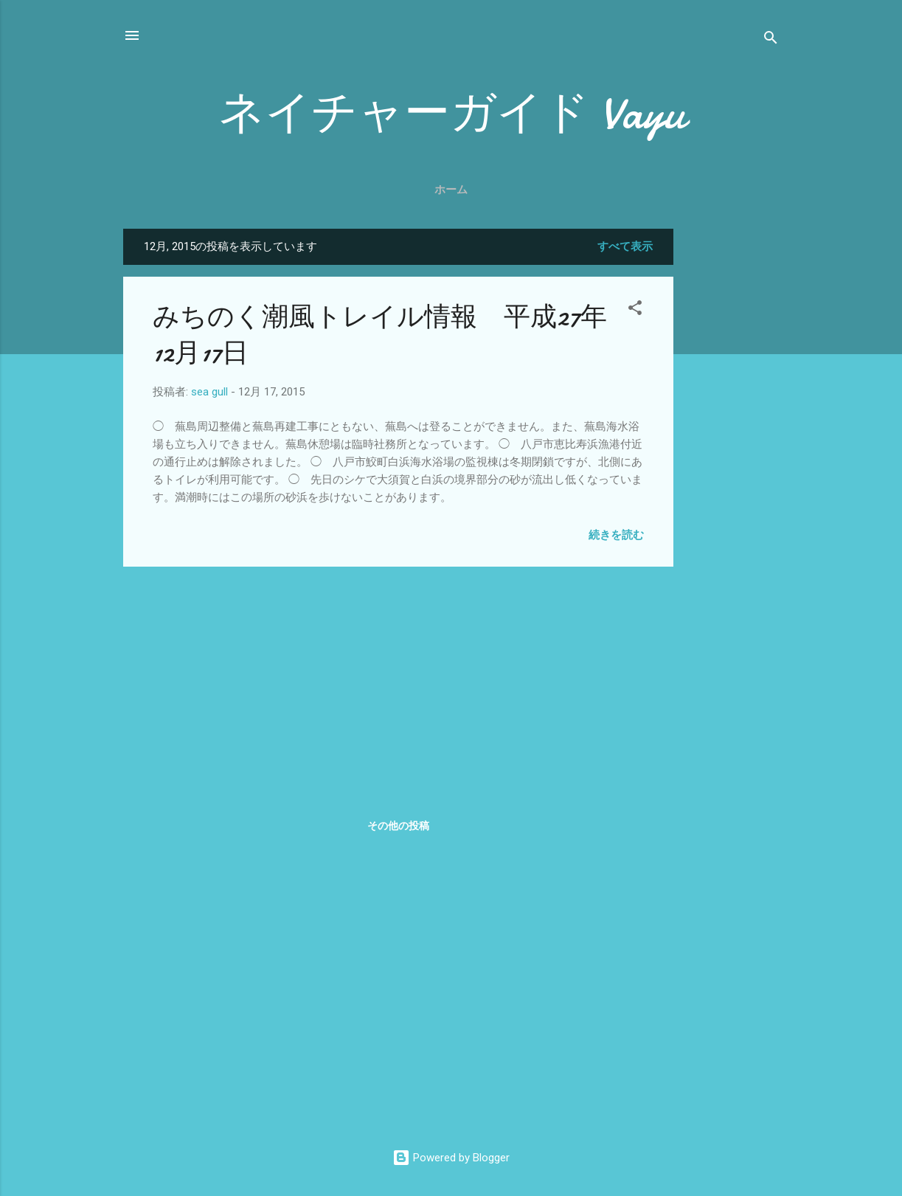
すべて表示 (625, 246)
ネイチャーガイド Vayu (451, 113)
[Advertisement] (732, 450)
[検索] (771, 40)
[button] (635, 310)
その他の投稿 (398, 826)
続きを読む (616, 535)
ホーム (451, 189)
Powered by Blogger (451, 1157)
